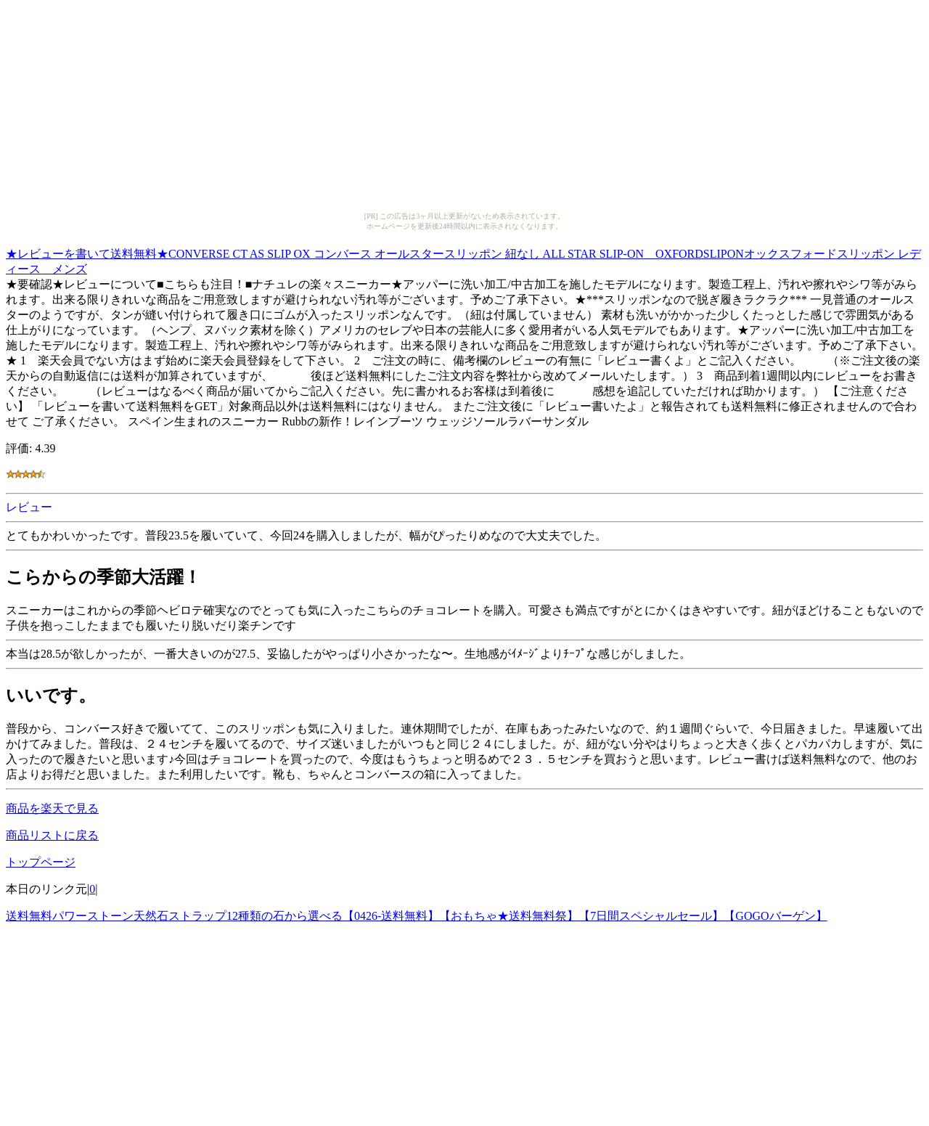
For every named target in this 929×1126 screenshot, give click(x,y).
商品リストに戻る (52, 835)
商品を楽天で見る (52, 808)
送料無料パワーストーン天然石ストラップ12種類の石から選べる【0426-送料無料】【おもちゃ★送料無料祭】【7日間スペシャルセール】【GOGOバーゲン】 (416, 916)
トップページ (40, 862)
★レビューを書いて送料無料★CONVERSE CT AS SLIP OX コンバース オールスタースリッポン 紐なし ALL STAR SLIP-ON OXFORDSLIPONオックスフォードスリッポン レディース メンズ (463, 259)
